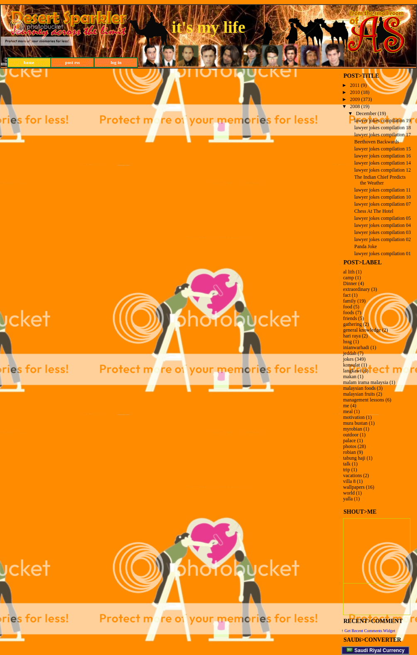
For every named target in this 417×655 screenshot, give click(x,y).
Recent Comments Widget (373, 630)
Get (348, 630)
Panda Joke (365, 246)
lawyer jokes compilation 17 (382, 135)
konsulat (351, 365)
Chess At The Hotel (373, 211)
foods (348, 312)
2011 (355, 85)
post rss (72, 62)
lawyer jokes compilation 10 (382, 197)
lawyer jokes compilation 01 (382, 253)
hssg (347, 342)
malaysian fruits (359, 394)
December (366, 113)
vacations (352, 475)
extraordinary (356, 289)
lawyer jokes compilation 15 (382, 149)
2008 (355, 106)
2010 (355, 92)
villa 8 (349, 481)
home (29, 62)
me (346, 406)
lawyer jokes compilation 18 (382, 128)
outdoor (350, 435)
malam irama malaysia (365, 382)
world (349, 493)
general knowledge (362, 330)
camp (348, 278)
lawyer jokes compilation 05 (382, 218)
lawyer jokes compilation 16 (382, 156)
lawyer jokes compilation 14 (382, 163)
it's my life (208, 27)
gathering (352, 324)
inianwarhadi (356, 347)
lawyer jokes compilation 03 (382, 232)
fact (347, 295)
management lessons (363, 400)
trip (346, 470)
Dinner (350, 283)
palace (349, 440)
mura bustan (355, 423)
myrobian (352, 429)
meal (348, 411)
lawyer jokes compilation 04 (382, 225)
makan (349, 376)
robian (349, 452)
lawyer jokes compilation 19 (382, 120)
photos (349, 446)
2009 (355, 99)
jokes (348, 359)
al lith (349, 272)
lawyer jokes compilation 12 (382, 170)
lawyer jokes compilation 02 (382, 239)
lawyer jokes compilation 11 (382, 190)
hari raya (352, 336)
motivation (354, 417)
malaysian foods (359, 388)
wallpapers (354, 487)
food (347, 307)
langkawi (352, 371)
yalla (348, 499)
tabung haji (354, 458)
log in (116, 62)
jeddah (349, 353)
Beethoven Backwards (376, 142)
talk (347, 464)
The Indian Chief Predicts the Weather (380, 180)
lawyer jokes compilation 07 (382, 204)
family (349, 301)
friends (350, 318)
